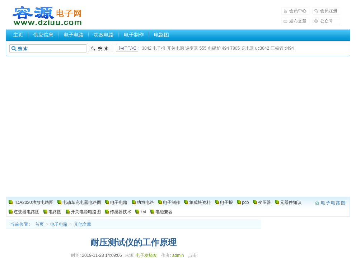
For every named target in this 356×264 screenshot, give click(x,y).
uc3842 (262, 48)
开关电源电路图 (86, 211)
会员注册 (328, 10)
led (143, 211)
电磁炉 (214, 48)
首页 (39, 224)
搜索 (100, 49)
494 (225, 48)
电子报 (159, 48)
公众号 (326, 21)
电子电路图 (47, 16)
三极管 (277, 48)
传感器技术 (120, 211)
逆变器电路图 (26, 211)
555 (202, 48)
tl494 (289, 48)
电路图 (161, 35)
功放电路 (104, 35)
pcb (245, 202)
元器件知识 (290, 202)
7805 (235, 48)
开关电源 (175, 48)
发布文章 (297, 21)
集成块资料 (200, 202)
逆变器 (191, 48)
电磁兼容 (164, 211)
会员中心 (297, 10)
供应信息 (43, 35)
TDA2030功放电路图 (33, 202)
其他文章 (82, 224)
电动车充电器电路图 (81, 202)
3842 (146, 48)
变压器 (264, 202)
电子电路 (74, 35)
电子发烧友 (146, 255)
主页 (18, 35)
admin (178, 255)
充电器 (247, 48)
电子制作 (134, 35)
